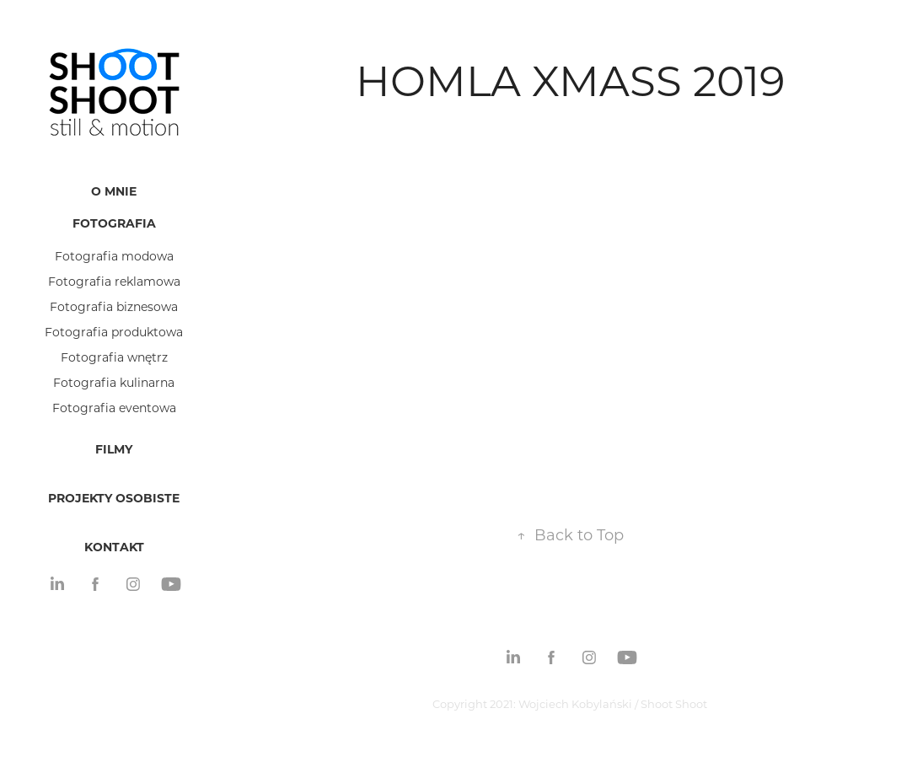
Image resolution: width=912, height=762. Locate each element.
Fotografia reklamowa (114, 281)
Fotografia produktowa (114, 332)
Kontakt (114, 547)
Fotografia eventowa (114, 408)
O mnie (114, 191)
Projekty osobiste (114, 498)
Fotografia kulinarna (113, 382)
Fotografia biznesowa (114, 306)
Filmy (113, 449)
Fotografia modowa (114, 256)
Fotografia (114, 223)
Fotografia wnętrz (114, 357)
